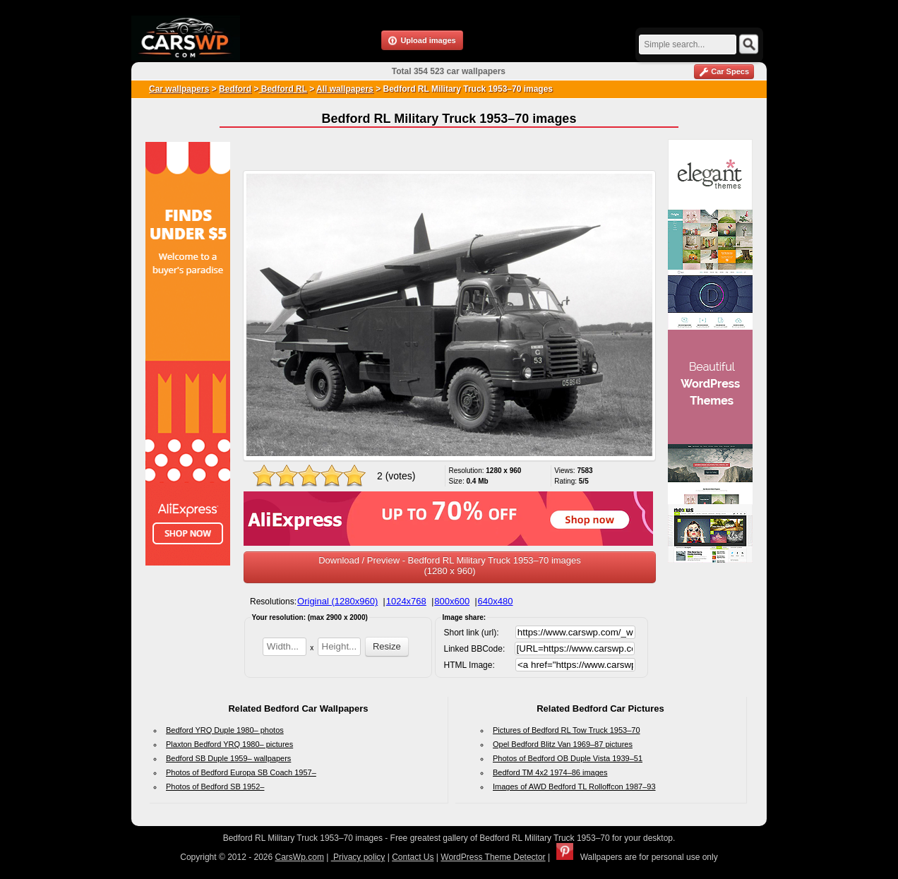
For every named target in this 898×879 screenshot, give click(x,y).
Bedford (235, 89)
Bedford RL (282, 89)
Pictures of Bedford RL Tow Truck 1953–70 (566, 730)
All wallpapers (344, 89)
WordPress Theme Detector (493, 857)
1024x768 (406, 601)
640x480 (495, 601)
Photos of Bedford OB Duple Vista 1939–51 (567, 758)
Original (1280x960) (337, 601)
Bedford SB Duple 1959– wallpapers (228, 758)
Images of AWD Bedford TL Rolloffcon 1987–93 (574, 786)
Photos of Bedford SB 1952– (215, 786)
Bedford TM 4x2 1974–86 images (550, 772)
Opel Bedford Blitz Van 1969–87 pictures (563, 744)
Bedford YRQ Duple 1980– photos (225, 730)
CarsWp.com (299, 857)
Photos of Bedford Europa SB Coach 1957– (241, 772)
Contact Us (412, 857)
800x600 (451, 601)
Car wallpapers (179, 89)
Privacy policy (358, 857)
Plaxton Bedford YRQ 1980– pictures (229, 744)
